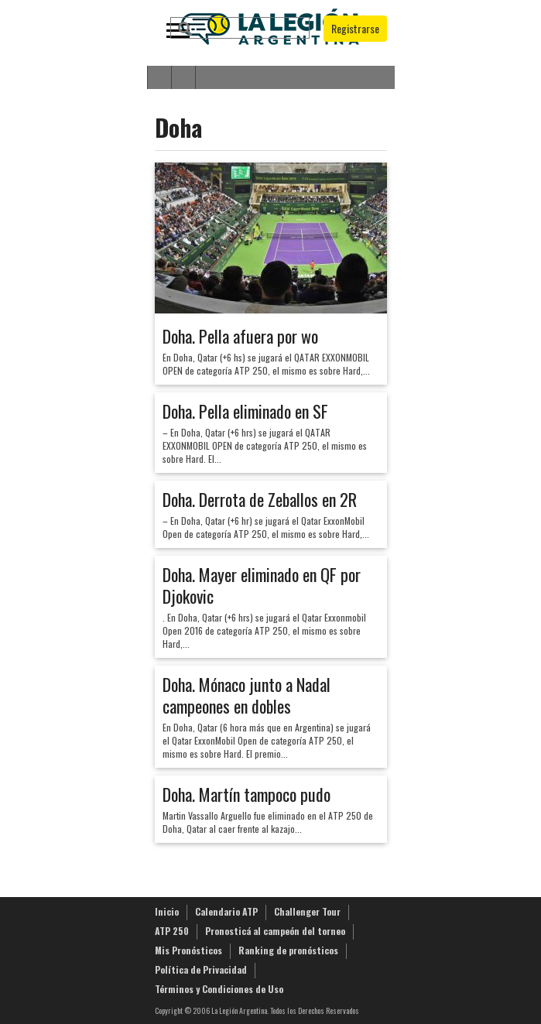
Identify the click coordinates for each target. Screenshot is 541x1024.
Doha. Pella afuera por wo (240, 336)
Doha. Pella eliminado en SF (245, 411)
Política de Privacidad (201, 969)
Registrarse (355, 28)
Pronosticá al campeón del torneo (275, 930)
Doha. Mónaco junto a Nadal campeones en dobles (246, 695)
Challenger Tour (307, 911)
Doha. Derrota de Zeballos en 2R (260, 499)
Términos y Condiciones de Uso (219, 988)
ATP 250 (172, 930)
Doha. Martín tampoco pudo (246, 794)
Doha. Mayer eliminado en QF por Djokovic (262, 585)
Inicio (167, 911)
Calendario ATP (226, 911)
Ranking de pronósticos (288, 950)
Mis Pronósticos (188, 950)
